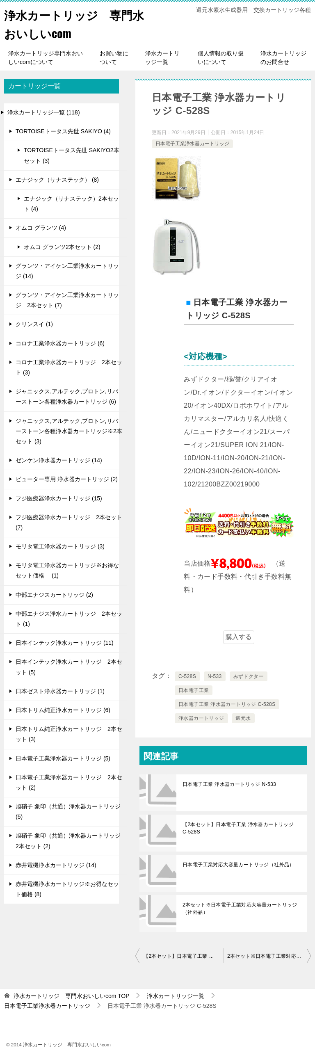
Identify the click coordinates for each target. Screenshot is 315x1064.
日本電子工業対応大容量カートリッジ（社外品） (238, 865)
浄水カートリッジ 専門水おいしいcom (73, 23)
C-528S (187, 676)
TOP (72, 996)
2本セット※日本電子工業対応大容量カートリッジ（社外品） (240, 908)
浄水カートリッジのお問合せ (283, 57)
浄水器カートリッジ (201, 718)
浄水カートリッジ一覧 (162, 57)
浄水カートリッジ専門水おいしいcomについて (45, 57)
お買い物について (114, 57)
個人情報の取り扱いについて (221, 57)
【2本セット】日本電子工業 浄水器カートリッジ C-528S (238, 828)
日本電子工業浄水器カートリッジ (192, 143)
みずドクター (248, 676)
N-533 (215, 676)
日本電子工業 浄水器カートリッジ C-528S (227, 704)
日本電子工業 (193, 690)
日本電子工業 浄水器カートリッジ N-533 (229, 784)
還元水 (243, 718)
